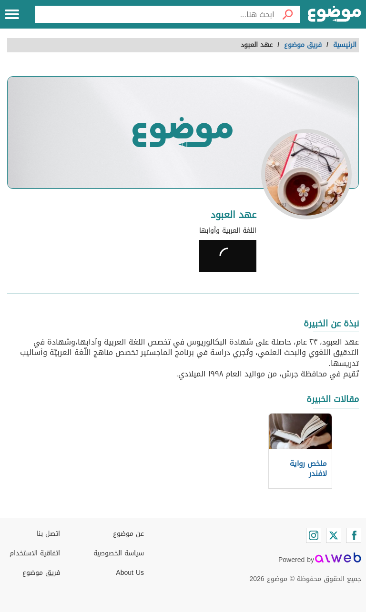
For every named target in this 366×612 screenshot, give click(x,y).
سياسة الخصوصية (118, 553)
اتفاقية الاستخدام (35, 553)
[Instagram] (313, 535)
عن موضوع (128, 533)
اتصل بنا (48, 533)
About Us (130, 572)
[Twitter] (333, 535)
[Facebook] (353, 535)
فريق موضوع (41, 572)
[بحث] (287, 14)
